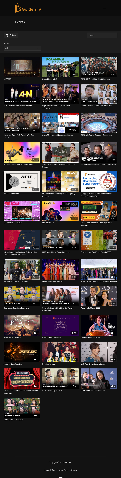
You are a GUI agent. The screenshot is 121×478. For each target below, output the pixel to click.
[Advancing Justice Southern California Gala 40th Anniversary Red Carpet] (22, 253)
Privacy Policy (62, 470)
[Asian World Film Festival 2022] (99, 390)
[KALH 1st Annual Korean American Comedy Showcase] (22, 392)
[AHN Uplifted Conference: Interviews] (22, 105)
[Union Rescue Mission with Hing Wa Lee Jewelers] (99, 224)
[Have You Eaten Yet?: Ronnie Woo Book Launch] (22, 136)
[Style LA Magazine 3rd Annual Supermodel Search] (60, 165)
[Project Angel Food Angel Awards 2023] (99, 252)
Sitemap (73, 470)
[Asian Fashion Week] (22, 193)
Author (7, 43)
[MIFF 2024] (22, 79)
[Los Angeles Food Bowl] (22, 223)
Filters (11, 35)
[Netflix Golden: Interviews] (22, 420)
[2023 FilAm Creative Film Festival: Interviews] (99, 164)
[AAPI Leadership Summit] (60, 390)
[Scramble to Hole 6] (60, 79)
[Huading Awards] (60, 364)
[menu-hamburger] (104, 8)
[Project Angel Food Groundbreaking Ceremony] (99, 281)
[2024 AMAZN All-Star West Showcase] (99, 79)
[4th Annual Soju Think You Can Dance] (22, 164)
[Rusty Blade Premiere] (22, 337)
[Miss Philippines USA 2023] (60, 281)
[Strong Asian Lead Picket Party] (22, 281)
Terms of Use (49, 470)
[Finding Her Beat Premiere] (99, 337)
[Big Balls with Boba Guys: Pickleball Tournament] (60, 107)
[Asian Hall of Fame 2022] (99, 308)
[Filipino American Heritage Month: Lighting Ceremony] (60, 195)
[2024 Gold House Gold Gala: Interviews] (99, 105)
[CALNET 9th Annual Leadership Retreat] (60, 135)
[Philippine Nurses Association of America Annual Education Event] (99, 195)
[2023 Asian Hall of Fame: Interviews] (60, 252)
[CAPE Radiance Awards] (60, 337)
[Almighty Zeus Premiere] (22, 364)
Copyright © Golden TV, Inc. (60, 463)
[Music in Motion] (60, 223)
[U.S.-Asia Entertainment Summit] (99, 364)
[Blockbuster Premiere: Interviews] (22, 308)
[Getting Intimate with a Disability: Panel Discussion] (60, 309)
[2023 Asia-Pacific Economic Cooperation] (99, 135)
